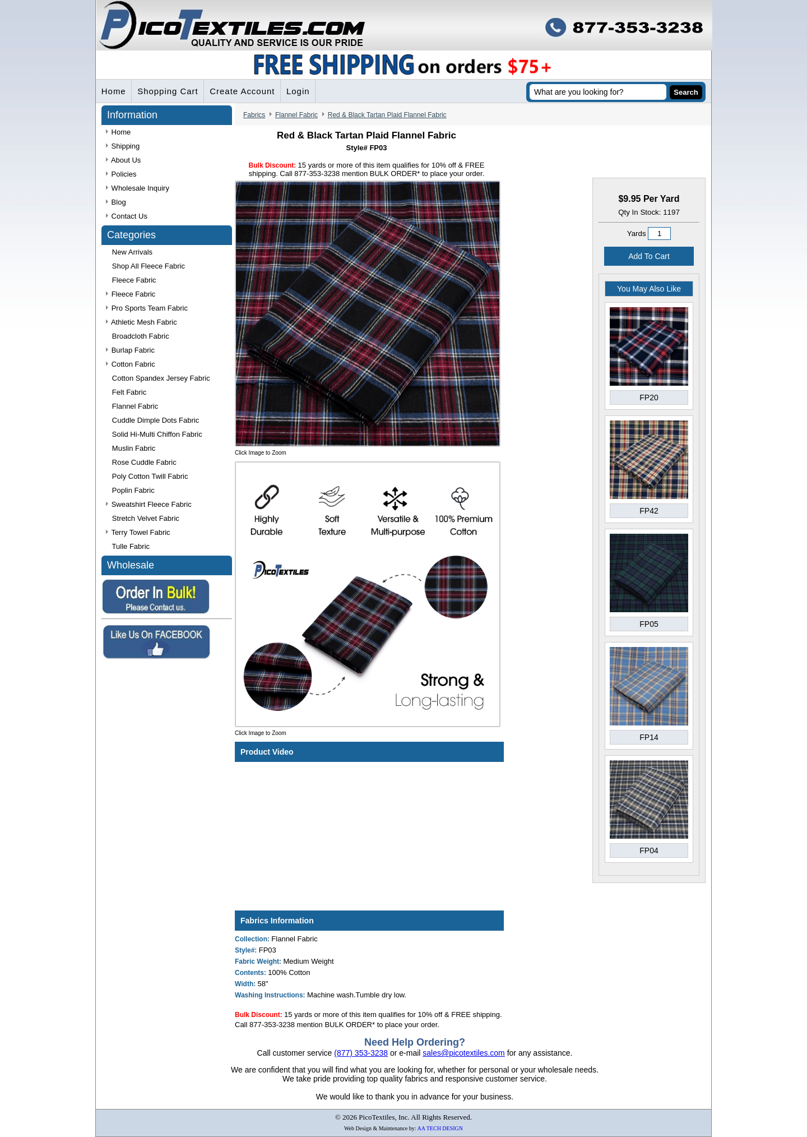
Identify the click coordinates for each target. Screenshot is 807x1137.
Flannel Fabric (296, 115)
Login (299, 91)
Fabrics (254, 115)
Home (113, 91)
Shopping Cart (168, 91)
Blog (116, 202)
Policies (121, 174)
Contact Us (126, 216)
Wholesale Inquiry (137, 188)
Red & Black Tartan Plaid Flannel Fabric (387, 115)
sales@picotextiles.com (464, 1052)
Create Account (243, 91)
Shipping (123, 146)
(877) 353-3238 (361, 1052)
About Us (123, 160)
